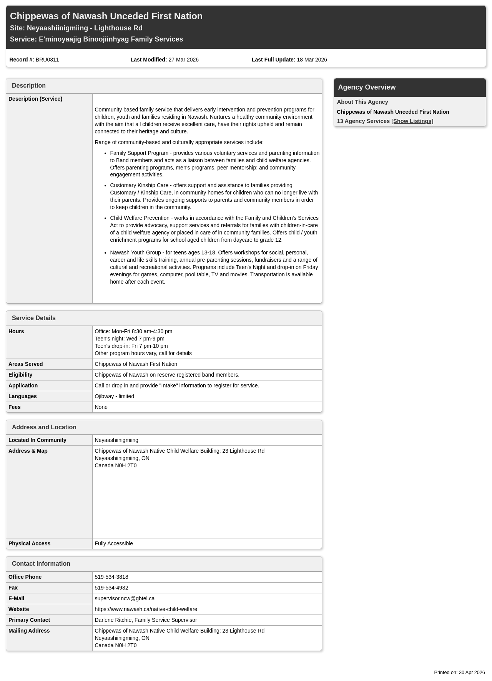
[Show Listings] (412, 121)
